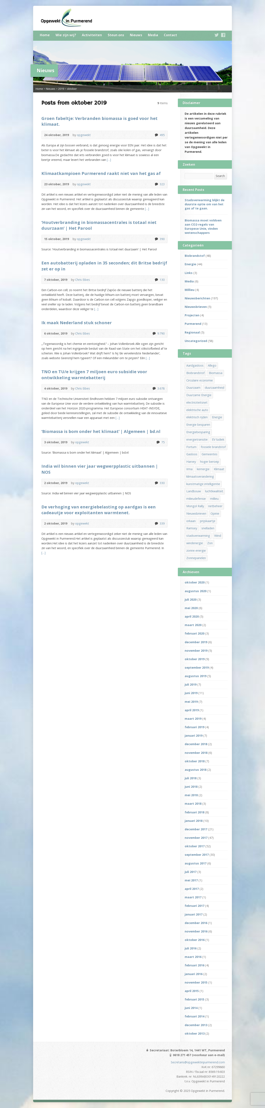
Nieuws (136, 35)
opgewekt (84, 135)
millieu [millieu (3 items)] (214, 499)
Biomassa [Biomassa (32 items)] (215, 373)
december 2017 (196, 829)
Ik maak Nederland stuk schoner (76, 322)
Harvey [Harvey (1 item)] (191, 462)
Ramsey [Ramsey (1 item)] (191, 528)
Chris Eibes (82, 280)
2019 (61, 89)
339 (156, 523)
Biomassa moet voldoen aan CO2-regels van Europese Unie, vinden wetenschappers (203, 226)
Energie (190, 264)
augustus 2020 (195, 591)
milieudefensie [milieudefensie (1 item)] (196, 499)
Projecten (192, 315)
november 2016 (196, 931)
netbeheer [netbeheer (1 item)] (215, 506)
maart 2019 (193, 719)
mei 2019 (191, 702)
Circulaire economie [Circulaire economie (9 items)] (199, 380)
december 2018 (196, 744)
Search (220, 176)
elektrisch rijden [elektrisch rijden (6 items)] (197, 417)
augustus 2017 (195, 863)
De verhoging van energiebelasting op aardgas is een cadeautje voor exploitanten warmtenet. (98, 509)
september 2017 (197, 855)
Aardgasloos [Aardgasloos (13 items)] (195, 365)
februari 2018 (194, 812)
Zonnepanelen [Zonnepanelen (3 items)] (196, 558)
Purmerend (193, 324)
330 (156, 482)
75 (157, 442)
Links (189, 273)
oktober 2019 (195, 659)
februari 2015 (194, 999)
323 (156, 184)
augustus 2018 (195, 770)
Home (45, 35)
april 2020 (192, 616)
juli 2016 (190, 948)
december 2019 (196, 642)
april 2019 (192, 710)
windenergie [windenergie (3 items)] (194, 543)
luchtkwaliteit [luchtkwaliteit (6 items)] (214, 491)
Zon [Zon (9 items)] (210, 543)
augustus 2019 (195, 676)
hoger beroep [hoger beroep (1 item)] (209, 462)
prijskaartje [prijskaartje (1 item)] (207, 521)
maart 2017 (193, 897)
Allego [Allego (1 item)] (212, 365)
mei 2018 (191, 795)
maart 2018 (193, 804)
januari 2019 (193, 735)
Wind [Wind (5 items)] (217, 536)
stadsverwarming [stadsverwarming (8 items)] (198, 536)
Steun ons (116, 35)
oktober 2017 (195, 846)
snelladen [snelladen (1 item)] (207, 528)
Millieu (189, 290)
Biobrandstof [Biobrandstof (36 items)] (195, 373)
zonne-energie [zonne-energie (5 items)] (196, 550)
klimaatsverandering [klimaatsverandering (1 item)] (200, 476)
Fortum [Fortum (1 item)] (191, 447)
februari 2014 (194, 1016)
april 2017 (192, 889)
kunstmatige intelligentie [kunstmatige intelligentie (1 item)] (203, 484)
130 (156, 279)
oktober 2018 (195, 761)
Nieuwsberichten (197, 298)
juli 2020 (190, 599)
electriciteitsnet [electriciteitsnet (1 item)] (196, 402)
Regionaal (192, 332)
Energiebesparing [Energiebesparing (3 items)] (198, 432)
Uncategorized (196, 341)
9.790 (154, 333)
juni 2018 (191, 787)
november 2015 (196, 982)
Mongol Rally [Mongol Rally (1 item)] (195, 506)
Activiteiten (92, 35)
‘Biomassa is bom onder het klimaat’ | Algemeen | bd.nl (100, 431)
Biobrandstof (195, 256)
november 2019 (196, 651)
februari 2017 (194, 906)
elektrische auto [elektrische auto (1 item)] (197, 410)
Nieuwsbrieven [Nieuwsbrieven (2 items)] (196, 513)
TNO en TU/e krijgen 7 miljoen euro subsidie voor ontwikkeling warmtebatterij (94, 374)
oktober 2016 (195, 940)
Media (153, 35)
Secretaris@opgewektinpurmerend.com (198, 1062)
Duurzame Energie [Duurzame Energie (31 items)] (198, 395)
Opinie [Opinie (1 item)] (215, 513)
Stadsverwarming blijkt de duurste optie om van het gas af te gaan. (204, 204)
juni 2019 (191, 693)
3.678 (154, 388)
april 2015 (192, 991)
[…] (108, 160)
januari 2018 (193, 821)
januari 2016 (193, 974)
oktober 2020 (195, 582)
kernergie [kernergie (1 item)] (203, 469)
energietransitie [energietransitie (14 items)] (197, 439)
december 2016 (196, 923)
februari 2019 (194, 727)
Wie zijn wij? (65, 35)
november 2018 (196, 753)
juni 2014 (191, 1008)
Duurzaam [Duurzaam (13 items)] (193, 388)
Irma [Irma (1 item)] (189, 469)
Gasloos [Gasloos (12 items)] (191, 454)
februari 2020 (194, 633)
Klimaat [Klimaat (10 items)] (219, 469)
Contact (170, 35)
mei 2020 (191, 608)
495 (156, 135)
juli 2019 (190, 684)
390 (156, 239)
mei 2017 (191, 880)
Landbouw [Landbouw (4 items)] (193, 491)
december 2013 (196, 1025)
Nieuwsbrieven (196, 307)
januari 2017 (193, 914)
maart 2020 (193, 625)
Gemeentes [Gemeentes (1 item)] (209, 454)
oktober (72, 89)
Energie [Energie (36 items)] (217, 417)
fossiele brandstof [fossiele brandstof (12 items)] (213, 447)
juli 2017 (190, 872)
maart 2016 (193, 957)
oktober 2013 (195, 1033)
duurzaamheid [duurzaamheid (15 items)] (214, 388)
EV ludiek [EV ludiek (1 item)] (218, 439)
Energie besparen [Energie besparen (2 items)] (198, 425)
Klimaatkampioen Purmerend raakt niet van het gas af (101, 173)
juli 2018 (190, 778)
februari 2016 (194, 965)
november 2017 (196, 838)
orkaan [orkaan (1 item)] (191, 521)
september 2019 (197, 667)
